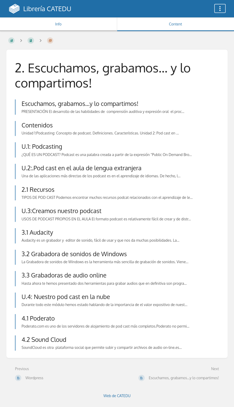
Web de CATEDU (117, 396)
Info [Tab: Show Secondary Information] (58, 24)
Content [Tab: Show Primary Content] (175, 24)
